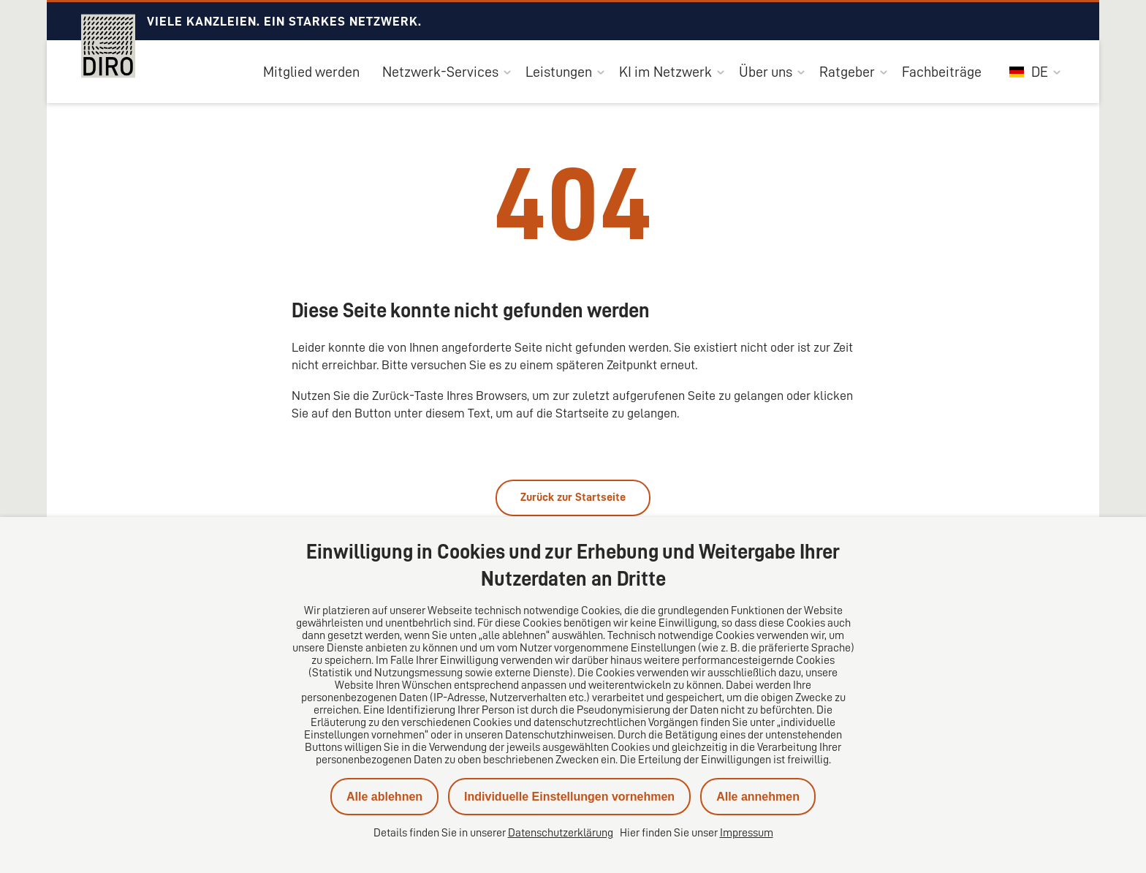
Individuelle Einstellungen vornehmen (569, 796)
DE (1028, 71)
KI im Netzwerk (665, 71)
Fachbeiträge (942, 71)
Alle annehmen (758, 796)
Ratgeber (847, 71)
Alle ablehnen (384, 796)
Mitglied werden (311, 71)
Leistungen (558, 71)
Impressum (746, 833)
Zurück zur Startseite (573, 497)
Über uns (765, 71)
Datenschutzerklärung (560, 833)
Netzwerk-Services (440, 71)
